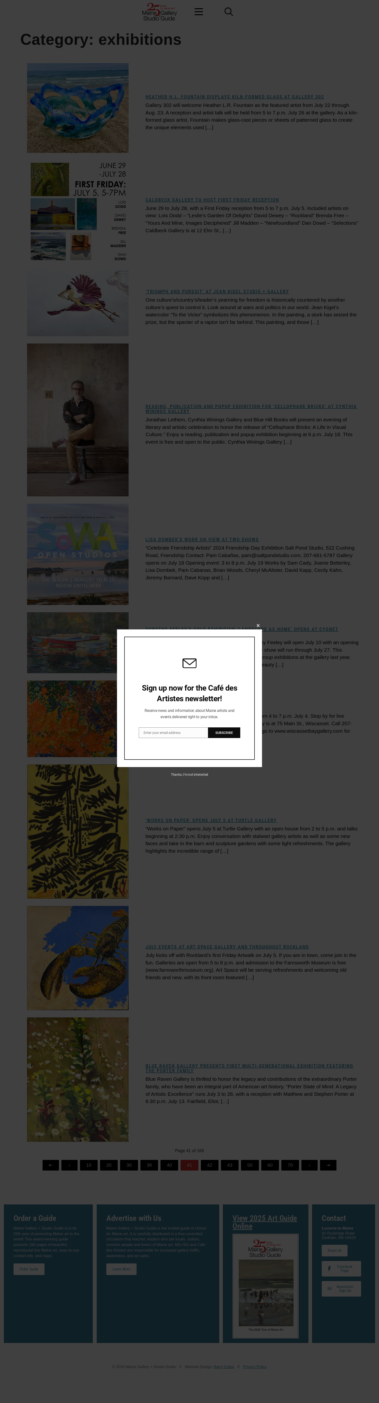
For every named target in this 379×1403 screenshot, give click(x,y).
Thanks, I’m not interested (189, 774)
